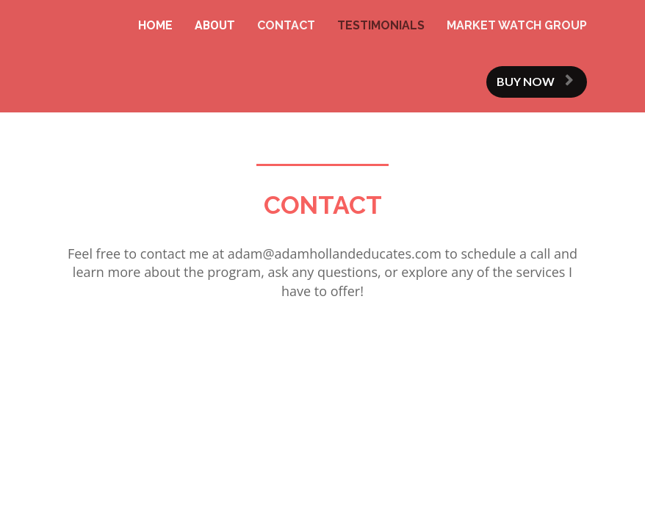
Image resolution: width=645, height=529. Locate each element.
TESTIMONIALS (381, 25)
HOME (155, 25)
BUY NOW (535, 81)
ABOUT (215, 25)
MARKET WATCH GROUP (517, 25)
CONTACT (286, 25)
